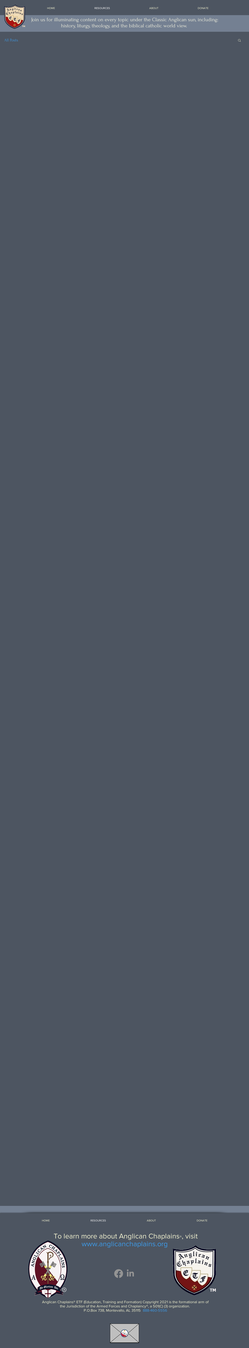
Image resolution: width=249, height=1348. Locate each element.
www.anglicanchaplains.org (125, 1244)
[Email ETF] (124, 1333)
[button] (239, 40)
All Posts (11, 40)
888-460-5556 (155, 1310)
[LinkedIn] (130, 1273)
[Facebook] (118, 1273)
